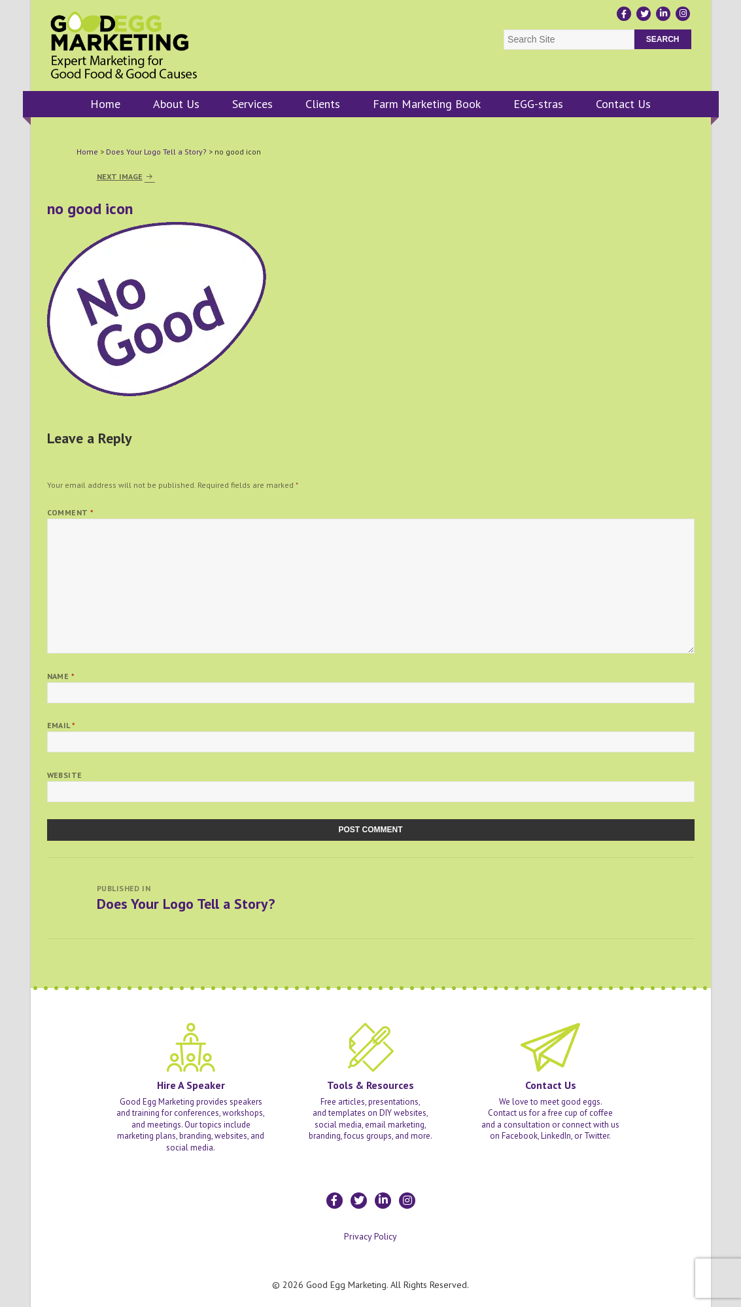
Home (105, 103)
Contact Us (623, 103)
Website (64, 775)
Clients (322, 103)
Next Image (120, 176)
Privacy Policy (370, 1236)
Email (61, 725)
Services (252, 103)
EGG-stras (538, 103)
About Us (176, 103)
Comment (70, 512)
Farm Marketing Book (427, 103)
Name (61, 676)
